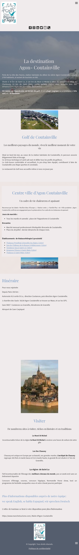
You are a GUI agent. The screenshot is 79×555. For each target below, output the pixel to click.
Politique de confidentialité (39, 548)
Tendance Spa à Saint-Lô (19, 248)
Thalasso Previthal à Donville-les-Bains (25, 243)
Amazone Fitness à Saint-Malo (21, 250)
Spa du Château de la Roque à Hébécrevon (26, 245)
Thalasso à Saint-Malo (18, 252)
